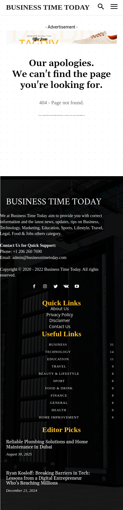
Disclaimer (59, 320)
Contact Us (59, 326)
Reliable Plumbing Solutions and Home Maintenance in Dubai (47, 444)
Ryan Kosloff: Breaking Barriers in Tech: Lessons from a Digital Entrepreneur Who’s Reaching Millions (48, 478)
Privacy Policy (59, 314)
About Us (60, 308)
